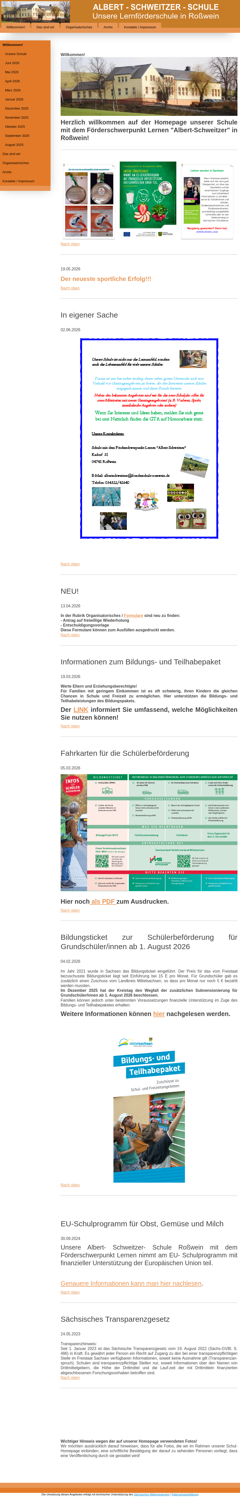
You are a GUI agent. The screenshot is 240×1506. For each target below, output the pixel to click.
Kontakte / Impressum (140, 27)
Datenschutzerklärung (185, 1494)
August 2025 (14, 145)
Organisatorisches (79, 27)
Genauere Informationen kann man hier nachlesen (131, 1283)
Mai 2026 (11, 72)
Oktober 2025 (15, 126)
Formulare (133, 615)
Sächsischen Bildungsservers (152, 1494)
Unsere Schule (16, 54)
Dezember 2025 (17, 108)
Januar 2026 (14, 99)
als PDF (103, 901)
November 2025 (17, 117)
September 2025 (17, 136)
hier (159, 1013)
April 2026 (12, 81)
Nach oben (70, 244)
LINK (81, 709)
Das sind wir (45, 27)
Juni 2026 (12, 63)
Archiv (108, 27)
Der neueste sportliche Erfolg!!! (106, 278)
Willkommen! (15, 27)
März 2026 (12, 90)
